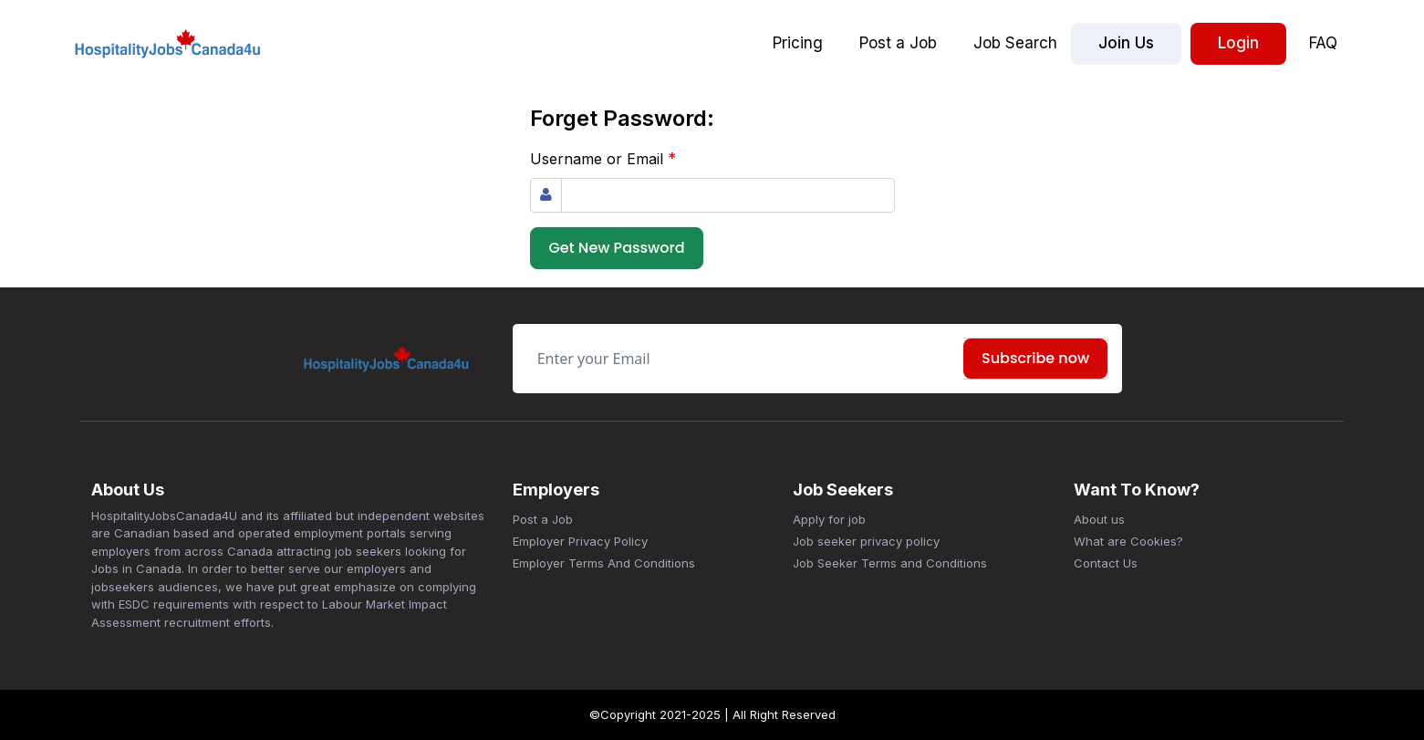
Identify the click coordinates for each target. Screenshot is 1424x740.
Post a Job (898, 43)
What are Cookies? (1128, 541)
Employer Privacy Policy (580, 541)
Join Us (1126, 43)
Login (1238, 43)
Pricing (798, 43)
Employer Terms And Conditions (604, 563)
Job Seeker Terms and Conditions (890, 563)
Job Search (1015, 43)
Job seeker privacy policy (866, 541)
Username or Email (603, 158)
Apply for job (829, 519)
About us (1099, 519)
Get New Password (617, 247)
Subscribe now (1035, 358)
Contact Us (1106, 563)
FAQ (1323, 43)
